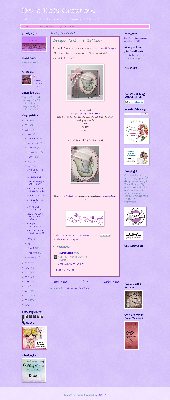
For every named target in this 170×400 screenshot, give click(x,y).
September (33, 152)
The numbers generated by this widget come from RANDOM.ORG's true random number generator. (133, 266)
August (31, 156)
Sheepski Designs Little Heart (35, 182)
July (29, 161)
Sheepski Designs (107, 48)
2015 (27, 281)
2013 (27, 291)
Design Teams (67, 26)
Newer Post (59, 282)
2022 (27, 125)
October (32, 147)
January (32, 257)
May (30, 238)
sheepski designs (69, 239)
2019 (27, 263)
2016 (27, 277)
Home (28, 26)
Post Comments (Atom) (76, 288)
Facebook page (71, 196)
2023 (27, 120)
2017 (27, 272)
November (33, 143)
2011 (27, 300)
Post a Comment (65, 269)
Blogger (102, 395)
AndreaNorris (65, 252)
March (31, 248)
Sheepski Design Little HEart (85, 113)
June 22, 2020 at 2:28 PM (71, 263)
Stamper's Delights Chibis (35, 225)
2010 (27, 304)
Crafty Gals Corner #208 (34, 208)
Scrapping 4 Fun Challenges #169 (35, 189)
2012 (27, 295)
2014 (27, 286)
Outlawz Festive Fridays (35, 171)
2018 (27, 267)
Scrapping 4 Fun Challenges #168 (35, 232)
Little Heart (67, 58)
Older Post (112, 282)
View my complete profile (38, 83)
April (30, 243)
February (32, 252)
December (33, 138)
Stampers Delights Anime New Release (36, 217)
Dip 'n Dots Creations (59, 11)
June (30, 166)
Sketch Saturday (35, 195)
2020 (27, 134)
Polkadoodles (34, 177)
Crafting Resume (45, 26)
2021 (27, 129)
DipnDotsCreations (134, 55)
